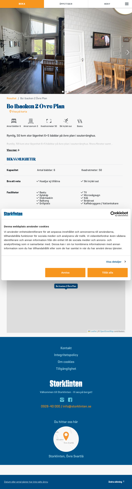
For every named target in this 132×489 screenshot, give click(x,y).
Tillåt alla (107, 272)
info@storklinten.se (77, 406)
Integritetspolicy (66, 355)
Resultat (11, 98)
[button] (4, 53)
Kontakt (66, 348)
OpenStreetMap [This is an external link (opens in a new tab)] (106, 331)
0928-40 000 (50, 406)
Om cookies (66, 362)
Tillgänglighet (66, 369)
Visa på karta (18, 111)
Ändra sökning (116, 481)
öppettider (66, 4)
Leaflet (92, 331)
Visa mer (13, 150)
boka (22, 3)
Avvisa (65, 272)
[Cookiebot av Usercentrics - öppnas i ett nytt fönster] (113, 213)
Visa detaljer (113, 261)
